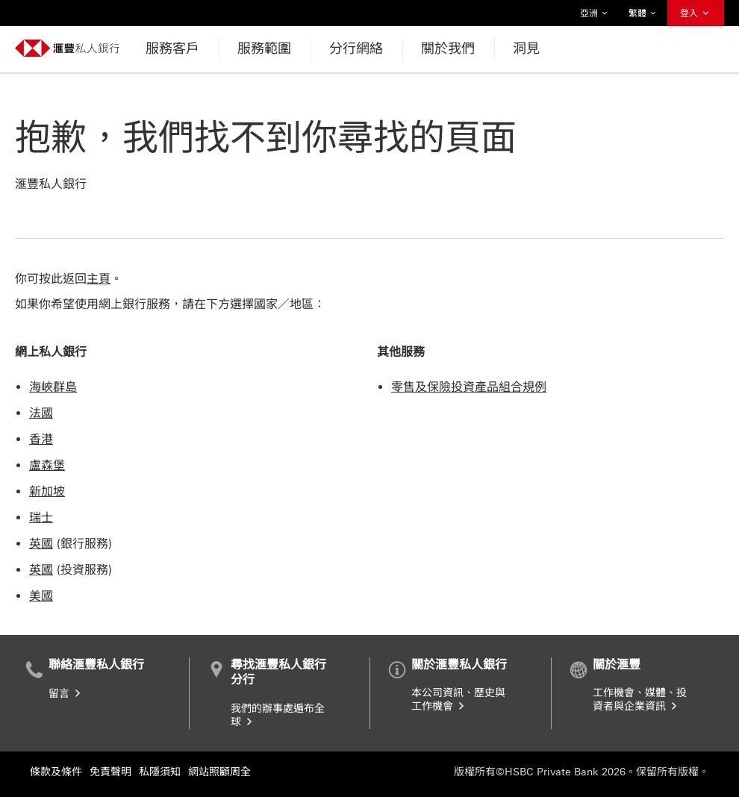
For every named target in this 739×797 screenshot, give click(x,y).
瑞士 (41, 517)
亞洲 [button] (594, 13)
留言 (66, 693)
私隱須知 (160, 772)
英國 (41, 544)
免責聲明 (110, 772)
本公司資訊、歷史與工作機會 (458, 700)
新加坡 (47, 491)
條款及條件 (56, 772)
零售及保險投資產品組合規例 (468, 387)
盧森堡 (47, 465)
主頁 (98, 279)
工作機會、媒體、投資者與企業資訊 (640, 700)
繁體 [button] (643, 13)
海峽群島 (53, 387)
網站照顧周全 (219, 772)
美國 (41, 596)
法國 (41, 413)
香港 (41, 439)
